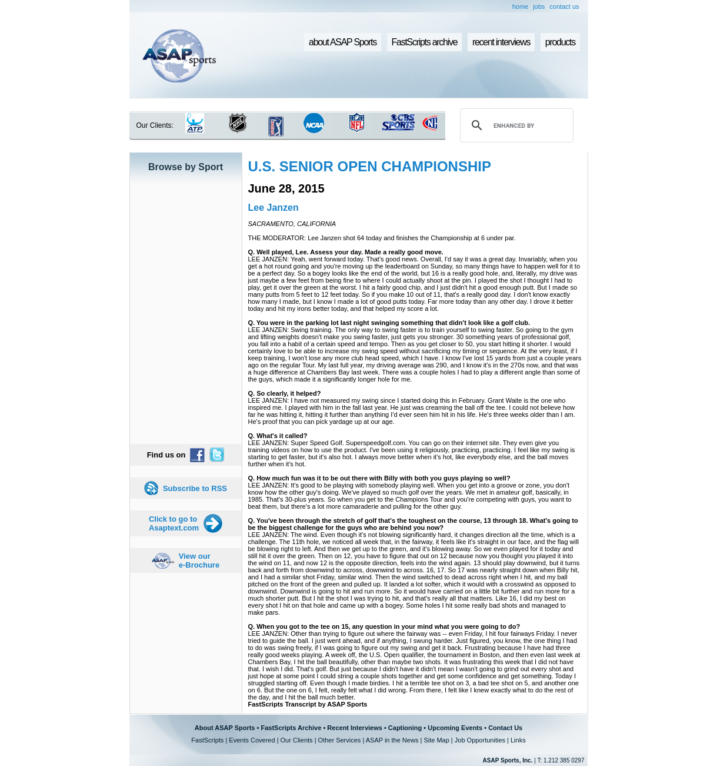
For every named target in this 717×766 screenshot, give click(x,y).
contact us (564, 6)
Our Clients (297, 740)
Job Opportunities (480, 740)
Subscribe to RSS (195, 488)
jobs (539, 6)
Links (518, 740)
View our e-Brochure (199, 560)
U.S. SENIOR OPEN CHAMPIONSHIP (369, 166)
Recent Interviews (354, 727)
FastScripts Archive (291, 727)
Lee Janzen (273, 208)
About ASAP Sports (225, 727)
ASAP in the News (392, 740)
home (520, 6)
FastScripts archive (425, 42)
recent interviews (501, 42)
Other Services (339, 740)
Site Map (436, 740)
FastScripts (207, 740)
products (560, 42)
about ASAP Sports (342, 42)
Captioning (405, 727)
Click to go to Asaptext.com (174, 523)
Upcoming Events (455, 727)
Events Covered (252, 740)
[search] (514, 125)
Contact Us (505, 727)
